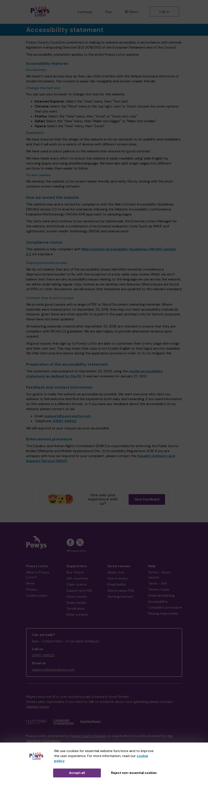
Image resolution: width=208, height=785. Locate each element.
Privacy (32, 589)
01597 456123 (64, 421)
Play (108, 12)
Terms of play (158, 589)
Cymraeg (84, 12)
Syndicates (75, 608)
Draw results (77, 602)
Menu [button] (131, 12)
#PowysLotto (76, 551)
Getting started (120, 596)
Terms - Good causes (159, 575)
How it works (77, 596)
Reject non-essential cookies (134, 773)
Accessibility (158, 601)
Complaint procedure (165, 607)
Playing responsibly (163, 613)
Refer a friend (77, 614)
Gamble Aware (37, 706)
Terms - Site (157, 583)
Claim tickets (77, 584)
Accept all (77, 773)
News (30, 583)
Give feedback (147, 499)
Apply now (115, 572)
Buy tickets (75, 572)
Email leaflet (116, 584)
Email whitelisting (161, 595)
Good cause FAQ (120, 590)
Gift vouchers (77, 578)
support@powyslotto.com (67, 416)
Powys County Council (88, 736)
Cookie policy (36, 595)
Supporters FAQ (79, 590)
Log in (164, 11)
